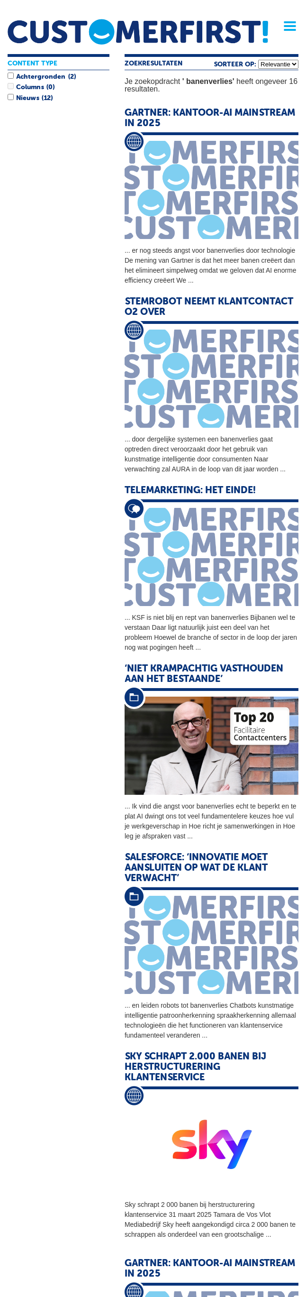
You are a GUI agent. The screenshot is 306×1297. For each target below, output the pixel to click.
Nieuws (27, 98)
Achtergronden (40, 77)
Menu (286, 26)
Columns (30, 87)
